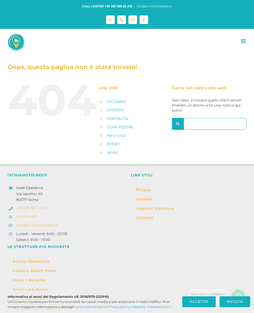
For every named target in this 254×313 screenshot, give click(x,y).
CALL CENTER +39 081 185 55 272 (107, 6)
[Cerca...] (209, 124)
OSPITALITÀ (117, 118)
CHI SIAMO (116, 101)
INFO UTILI (116, 135)
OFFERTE (115, 110)
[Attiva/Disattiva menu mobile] (243, 41)
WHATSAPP (26, 216)
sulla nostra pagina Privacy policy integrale (110, 307)
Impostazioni (159, 307)
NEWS (112, 152)
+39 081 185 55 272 (32, 208)
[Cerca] (178, 124)
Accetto (199, 301)
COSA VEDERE (120, 127)
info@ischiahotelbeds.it (154, 6)
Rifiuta (235, 301)
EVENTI (113, 144)
